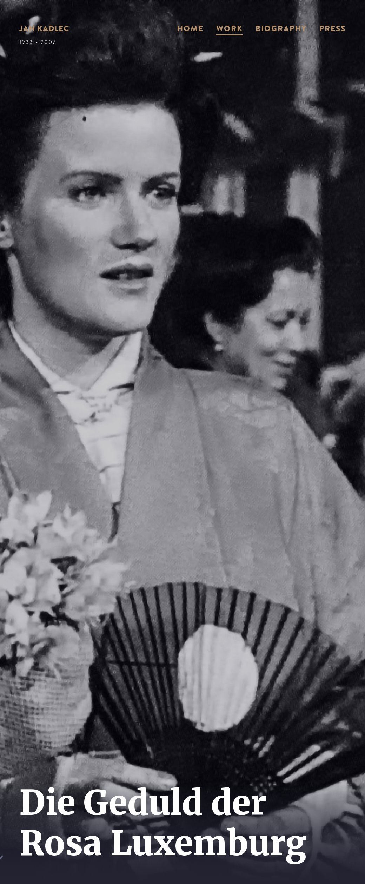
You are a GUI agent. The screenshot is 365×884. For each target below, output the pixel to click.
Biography (281, 28)
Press (332, 28)
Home (190, 28)
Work (229, 28)
